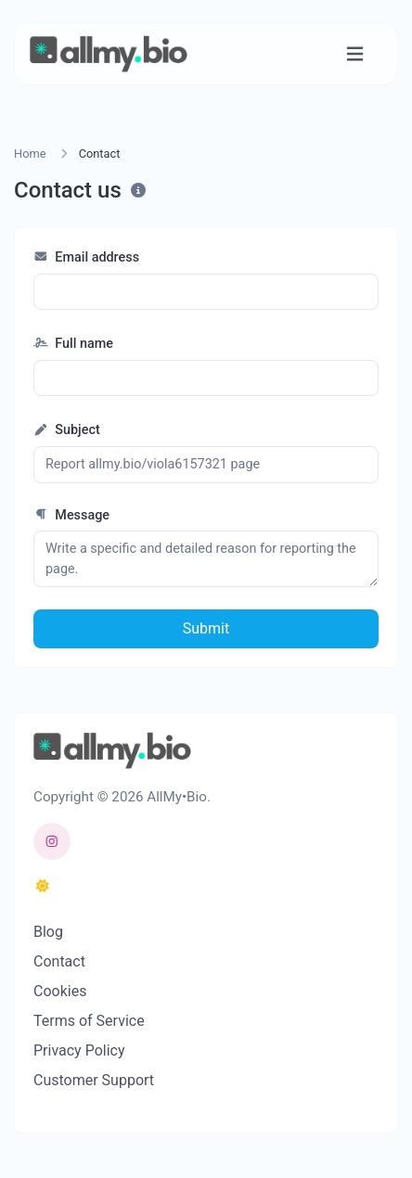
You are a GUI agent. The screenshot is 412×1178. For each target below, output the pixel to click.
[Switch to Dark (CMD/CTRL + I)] (42, 887)
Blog (48, 932)
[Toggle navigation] (355, 54)
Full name (73, 344)
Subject (66, 430)
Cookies (59, 991)
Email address (86, 257)
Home (29, 153)
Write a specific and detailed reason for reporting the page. (206, 559)
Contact (59, 961)
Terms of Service (89, 1021)
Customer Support (93, 1080)
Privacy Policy (79, 1050)
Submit (206, 628)
